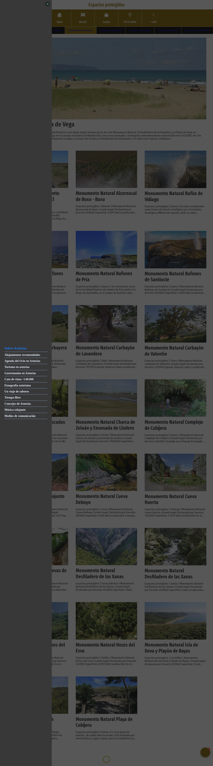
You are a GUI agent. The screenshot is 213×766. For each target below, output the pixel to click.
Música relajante (15, 409)
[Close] (47, 4)
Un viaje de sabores (16, 391)
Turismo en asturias (16, 367)
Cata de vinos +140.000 (19, 379)
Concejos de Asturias (17, 403)
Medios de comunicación (20, 416)
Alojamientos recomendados (22, 354)
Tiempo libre (12, 397)
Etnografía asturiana (17, 385)
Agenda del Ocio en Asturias (22, 360)
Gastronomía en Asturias (20, 373)
